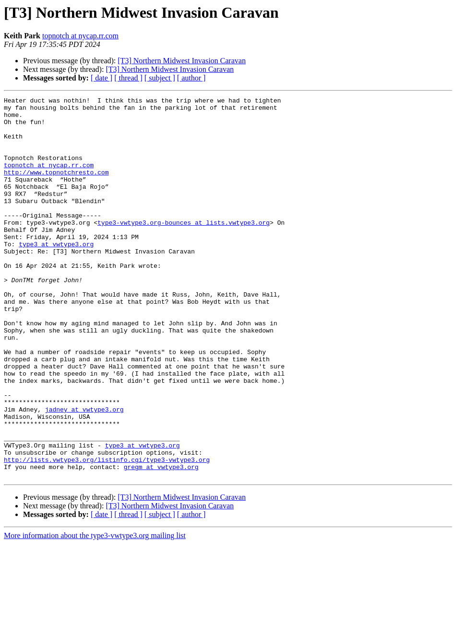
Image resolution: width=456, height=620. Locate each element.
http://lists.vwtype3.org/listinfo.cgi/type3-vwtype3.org (107, 532)
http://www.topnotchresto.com (56, 188)
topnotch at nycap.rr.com (80, 36)
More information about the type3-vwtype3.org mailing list (95, 612)
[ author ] (191, 78)
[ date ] (101, 78)
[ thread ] (128, 78)
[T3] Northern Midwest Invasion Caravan (182, 61)
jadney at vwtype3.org (84, 472)
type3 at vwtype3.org (56, 274)
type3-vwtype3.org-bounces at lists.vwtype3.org (183, 248)
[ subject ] (159, 78)
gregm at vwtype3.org (161, 541)
